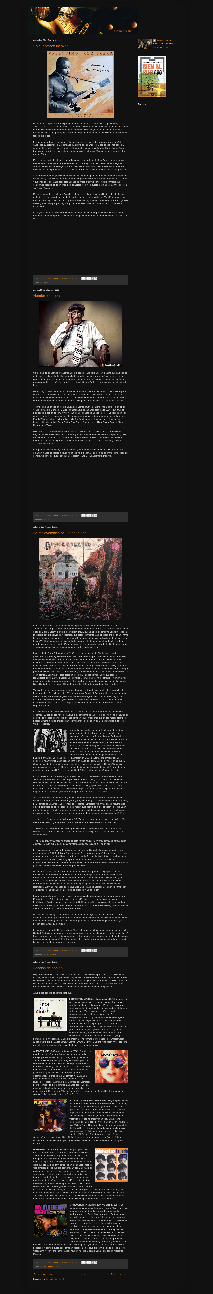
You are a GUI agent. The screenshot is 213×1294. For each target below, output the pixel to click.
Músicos (46, 519)
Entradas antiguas (119, 1274)
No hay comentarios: (69, 278)
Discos (45, 282)
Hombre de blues (47, 296)
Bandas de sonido (48, 968)
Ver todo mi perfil (160, 47)
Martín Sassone (164, 40)
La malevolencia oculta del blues (59, 533)
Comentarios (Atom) (55, 1279)
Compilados (48, 1266)
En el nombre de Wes (50, 46)
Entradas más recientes (44, 1274)
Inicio (83, 1274)
